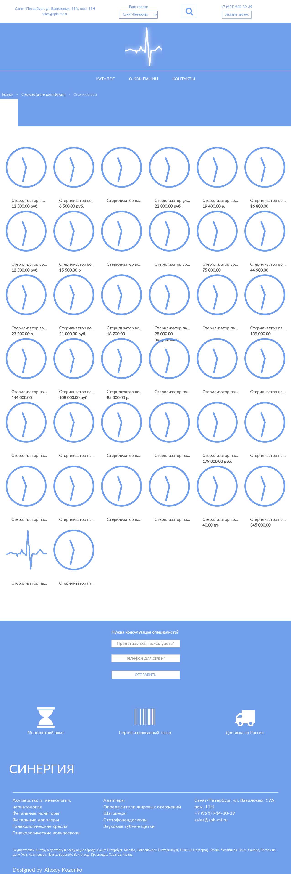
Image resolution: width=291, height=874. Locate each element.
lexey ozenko (63, 870)
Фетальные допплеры (36, 820)
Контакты (183, 79)
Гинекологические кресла (40, 826)
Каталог (105, 79)
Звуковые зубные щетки (129, 826)
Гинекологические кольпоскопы (46, 833)
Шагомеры (114, 813)
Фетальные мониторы (36, 813)
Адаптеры (114, 800)
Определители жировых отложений (142, 807)
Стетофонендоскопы (125, 820)
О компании (143, 79)
